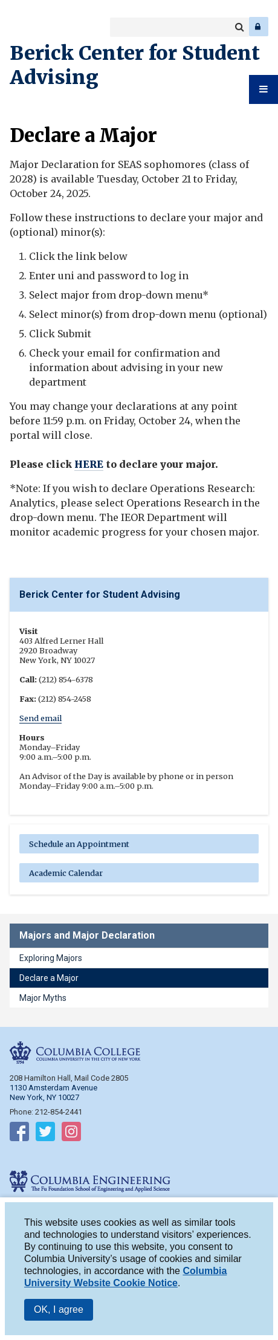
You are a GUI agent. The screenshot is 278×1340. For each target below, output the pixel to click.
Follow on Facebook (19, 1134)
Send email (40, 718)
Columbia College (19, 27)
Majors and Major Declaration (87, 935)
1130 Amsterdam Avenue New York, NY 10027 (53, 1092)
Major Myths (42, 998)
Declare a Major (49, 978)
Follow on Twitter (45, 1134)
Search (239, 27)
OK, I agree (58, 1311)
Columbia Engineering (36, 27)
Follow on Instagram (71, 1134)
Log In (258, 26)
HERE (88, 464)
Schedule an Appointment (79, 844)
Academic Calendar (66, 873)
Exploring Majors (50, 958)
